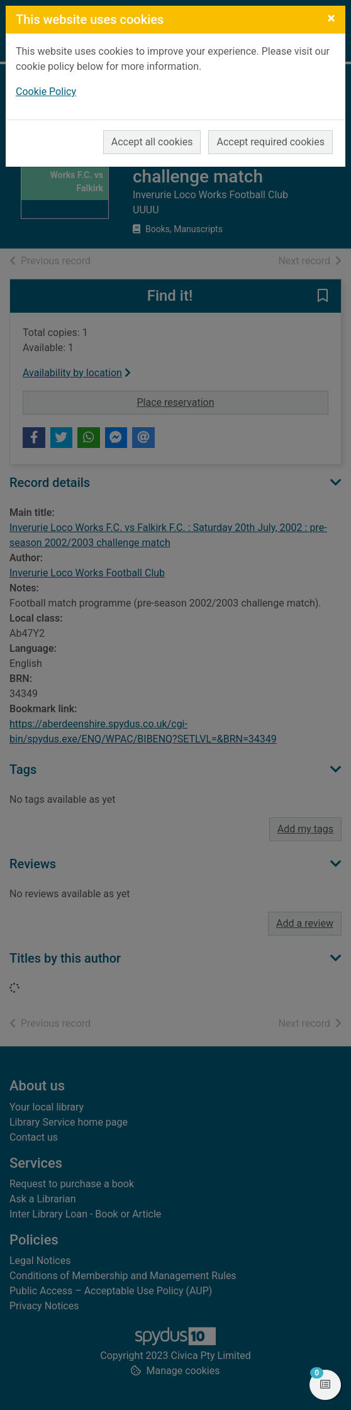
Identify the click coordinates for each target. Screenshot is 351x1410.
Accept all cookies (152, 142)
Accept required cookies (270, 142)
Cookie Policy (46, 92)
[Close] (331, 18)
